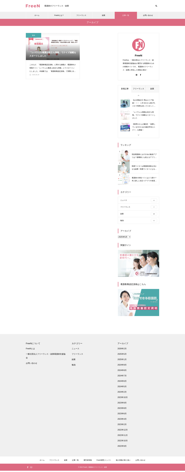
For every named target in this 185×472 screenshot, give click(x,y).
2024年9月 (122, 366)
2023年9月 (122, 404)
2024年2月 (122, 393)
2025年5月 (122, 355)
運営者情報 (88, 461)
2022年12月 (123, 431)
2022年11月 (123, 437)
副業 (103, 15)
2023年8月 (122, 409)
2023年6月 (122, 415)
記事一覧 (125, 15)
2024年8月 (122, 372)
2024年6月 (122, 382)
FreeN (138, 55)
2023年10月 (123, 399)
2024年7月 (122, 377)
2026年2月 (122, 350)
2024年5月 (122, 388)
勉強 (33, 35)
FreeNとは (30, 350)
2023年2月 (122, 426)
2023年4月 (122, 420)
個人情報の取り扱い (123, 461)
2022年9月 (122, 447)
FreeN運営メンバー (104, 461)
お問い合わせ (148, 15)
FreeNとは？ (59, 15)
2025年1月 (122, 361)
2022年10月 (123, 442)
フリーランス (81, 15)
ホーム (36, 15)
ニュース (75, 350)
